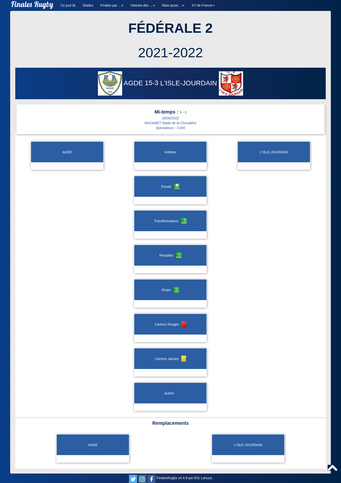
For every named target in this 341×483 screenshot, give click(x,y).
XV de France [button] (203, 5)
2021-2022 (170, 52)
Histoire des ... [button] (143, 5)
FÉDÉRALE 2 (170, 28)
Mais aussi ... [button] (173, 5)
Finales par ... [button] (111, 5)
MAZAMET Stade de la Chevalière (171, 123)
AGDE (121, 83)
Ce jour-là (68, 5)
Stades (88, 5)
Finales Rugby (32, 5)
